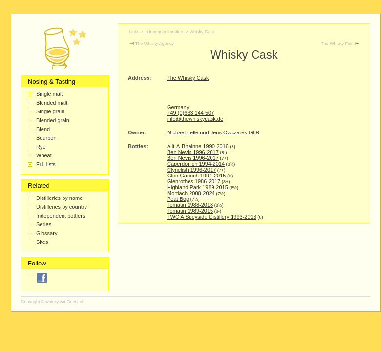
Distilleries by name (59, 198)
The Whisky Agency (151, 43)
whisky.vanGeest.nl (64, 301)
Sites (42, 242)
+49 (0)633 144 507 (190, 113)
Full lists (46, 164)
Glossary (46, 233)
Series (43, 224)
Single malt (49, 94)
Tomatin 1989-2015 (190, 211)
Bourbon (46, 138)
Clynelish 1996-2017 (191, 170)
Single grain (50, 111)
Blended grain (52, 120)
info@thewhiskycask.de (195, 119)
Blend (43, 129)
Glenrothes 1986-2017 (193, 181)
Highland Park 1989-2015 (197, 187)
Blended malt (51, 103)
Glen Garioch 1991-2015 (196, 175)
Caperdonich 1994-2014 (196, 164)
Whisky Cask (202, 31)
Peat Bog (178, 199)
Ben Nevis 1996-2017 (193, 152)
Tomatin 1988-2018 (190, 205)
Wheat (44, 155)
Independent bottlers (60, 216)
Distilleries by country (61, 207)
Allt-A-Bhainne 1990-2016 (198, 146)
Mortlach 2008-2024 (191, 193)
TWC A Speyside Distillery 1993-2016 (211, 217)
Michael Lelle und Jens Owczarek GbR (213, 132)
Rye (41, 147)
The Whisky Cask (188, 78)
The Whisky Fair (340, 43)
